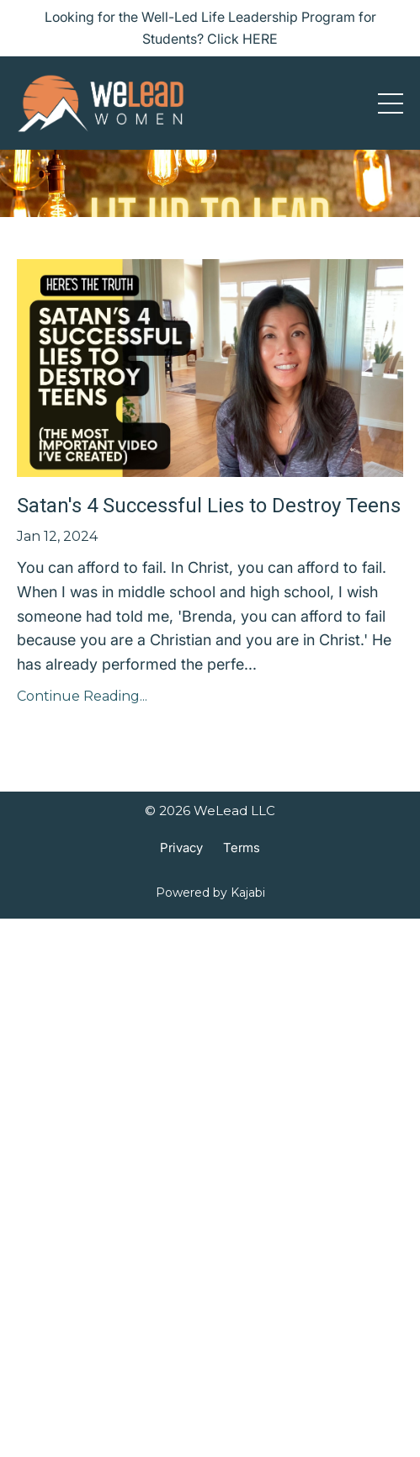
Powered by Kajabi (210, 892)
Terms (241, 848)
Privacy (181, 848)
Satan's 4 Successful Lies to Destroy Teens (209, 505)
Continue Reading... (82, 696)
